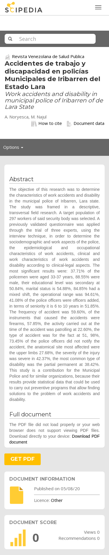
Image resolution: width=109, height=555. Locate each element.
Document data (85, 123)
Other (57, 500)
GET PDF (22, 459)
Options (14, 148)
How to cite (46, 123)
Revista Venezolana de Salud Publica (48, 56)
